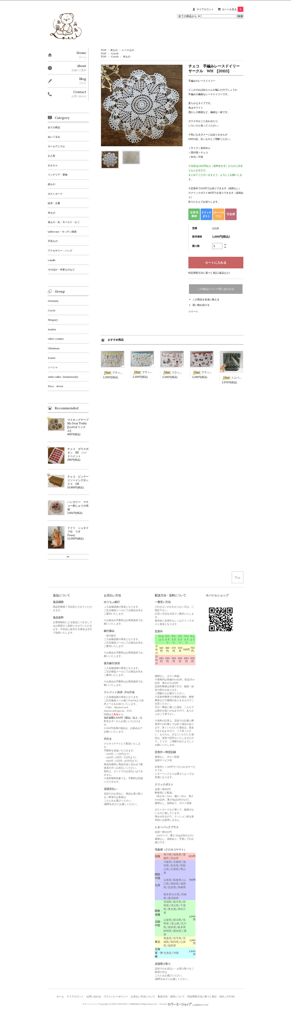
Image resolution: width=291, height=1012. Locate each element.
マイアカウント (205, 9)
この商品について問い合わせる (215, 289)
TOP (103, 50)
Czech (114, 53)
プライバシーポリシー (116, 996)
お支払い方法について (143, 996)
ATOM (230, 996)
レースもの (128, 50)
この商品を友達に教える (205, 299)
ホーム (60, 996)
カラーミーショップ (90, 1004)
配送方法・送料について (171, 996)
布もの (114, 50)
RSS (221, 996)
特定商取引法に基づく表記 (202, 996)
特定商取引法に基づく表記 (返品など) (209, 272)
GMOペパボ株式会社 (130, 1004)
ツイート (193, 311)
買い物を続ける (201, 304)
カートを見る (232, 9)
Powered (184, 1004)
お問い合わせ (93, 996)
